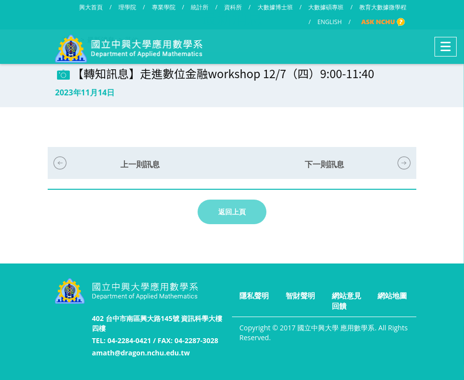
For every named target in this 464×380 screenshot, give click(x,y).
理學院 (127, 7)
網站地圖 (392, 295)
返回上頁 (232, 211)
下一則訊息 (324, 164)
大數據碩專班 (326, 7)
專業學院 (163, 7)
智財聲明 (300, 295)
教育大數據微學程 (382, 7)
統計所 (199, 7)
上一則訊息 (140, 164)
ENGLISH (330, 22)
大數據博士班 (275, 7)
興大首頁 (91, 7)
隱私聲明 (254, 295)
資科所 (233, 7)
